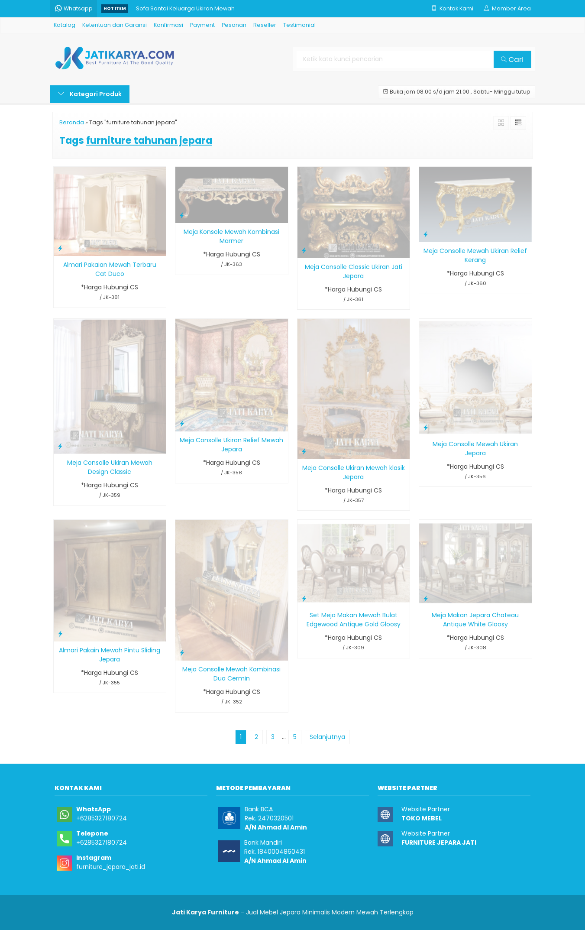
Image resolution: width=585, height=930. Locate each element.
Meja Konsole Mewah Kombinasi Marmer (231, 236)
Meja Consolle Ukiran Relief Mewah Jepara (231, 445)
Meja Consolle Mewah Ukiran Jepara (475, 448)
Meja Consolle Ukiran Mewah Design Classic (109, 467)
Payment (202, 25)
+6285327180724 (101, 818)
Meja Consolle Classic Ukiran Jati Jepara (353, 271)
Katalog (64, 25)
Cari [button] (512, 59)
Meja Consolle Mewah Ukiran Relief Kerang (475, 255)
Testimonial (299, 25)
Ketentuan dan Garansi (114, 25)
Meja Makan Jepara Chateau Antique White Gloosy (475, 620)
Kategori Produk (90, 94)
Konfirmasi (168, 25)
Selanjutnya (327, 736)
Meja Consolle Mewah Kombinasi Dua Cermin (231, 674)
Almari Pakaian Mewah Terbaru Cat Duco (109, 269)
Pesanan (234, 25)
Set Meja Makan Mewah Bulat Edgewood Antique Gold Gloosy (354, 620)
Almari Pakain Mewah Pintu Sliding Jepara (109, 655)
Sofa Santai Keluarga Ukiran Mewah (185, 8)
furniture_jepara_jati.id (110, 866)
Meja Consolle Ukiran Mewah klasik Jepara (353, 472)
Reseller (264, 25)
